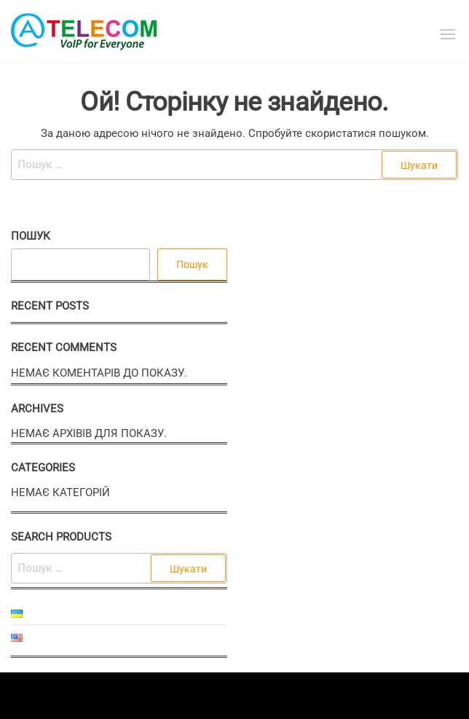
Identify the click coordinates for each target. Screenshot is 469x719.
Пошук (30, 236)
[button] (448, 34)
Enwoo (222, 695)
